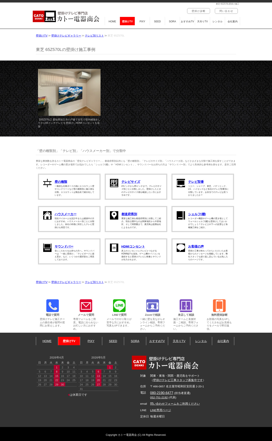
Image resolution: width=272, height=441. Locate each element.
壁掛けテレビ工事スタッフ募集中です (178, 380)
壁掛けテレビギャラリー (66, 35)
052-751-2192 (159, 397)
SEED (157, 21)
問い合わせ (226, 11)
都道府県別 (129, 214)
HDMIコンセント (133, 246)
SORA (172, 21)
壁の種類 (61, 181)
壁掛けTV (127, 21)
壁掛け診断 (198, 11)
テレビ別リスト (94, 35)
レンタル (218, 21)
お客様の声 (196, 246)
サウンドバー (64, 246)
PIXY (142, 21)
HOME (112, 21)
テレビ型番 (196, 181)
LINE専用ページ (160, 410)
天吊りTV (202, 21)
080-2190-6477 (161, 393)
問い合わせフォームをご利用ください (175, 403)
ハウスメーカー (66, 214)
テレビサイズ (130, 181)
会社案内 (233, 21)
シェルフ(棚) (197, 214)
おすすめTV (187, 21)
